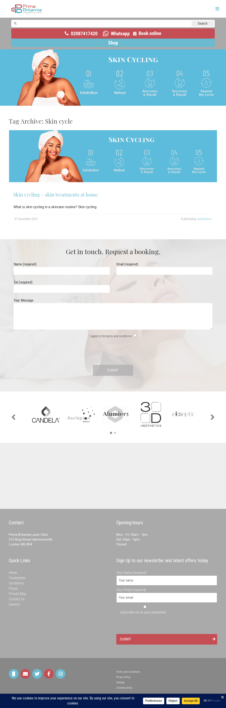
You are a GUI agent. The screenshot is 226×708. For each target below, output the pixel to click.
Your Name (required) (166, 576)
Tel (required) (62, 285)
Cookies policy (124, 687)
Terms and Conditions (128, 671)
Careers (14, 604)
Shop (113, 43)
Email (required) (164, 267)
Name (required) (62, 267)
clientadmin (204, 219)
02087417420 (84, 33)
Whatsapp (120, 33)
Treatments (17, 578)
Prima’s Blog (17, 594)
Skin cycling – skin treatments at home (55, 194)
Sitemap (120, 682)
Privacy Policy (123, 677)
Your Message (113, 314)
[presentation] (113, 351)
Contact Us (17, 599)
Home (13, 573)
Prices (13, 588)
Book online (150, 33)
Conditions (16, 583)
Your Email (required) (166, 594)
